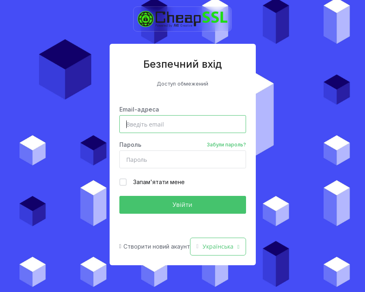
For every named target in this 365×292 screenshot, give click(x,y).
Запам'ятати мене (152, 182)
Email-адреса (139, 109)
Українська (218, 246)
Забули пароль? (226, 145)
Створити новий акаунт (154, 246)
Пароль (182, 144)
